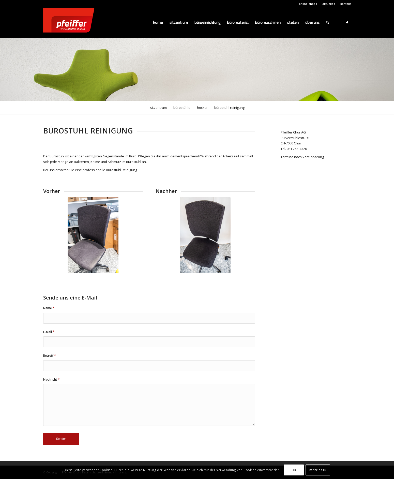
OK (294, 470)
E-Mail (48, 332)
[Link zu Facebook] (347, 22)
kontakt (345, 4)
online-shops (308, 4)
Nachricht (51, 379)
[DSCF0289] (93, 235)
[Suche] (327, 22)
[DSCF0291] (205, 235)
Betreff (49, 355)
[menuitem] (308, 4)
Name (48, 308)
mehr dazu (317, 470)
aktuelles (328, 4)
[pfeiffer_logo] (71, 22)
